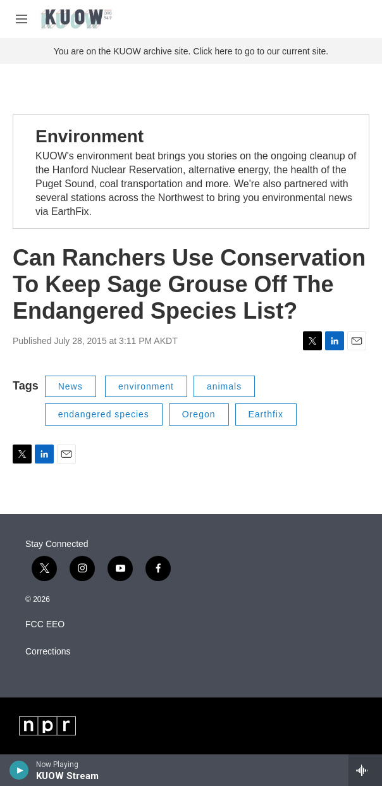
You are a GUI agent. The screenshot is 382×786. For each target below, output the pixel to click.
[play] (19, 770)
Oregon (199, 414)
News (70, 386)
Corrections (48, 651)
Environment (89, 136)
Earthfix (266, 414)
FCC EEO (45, 624)
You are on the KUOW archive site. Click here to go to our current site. (191, 51)
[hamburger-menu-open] (21, 19)
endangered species (103, 414)
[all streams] (365, 770)
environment (146, 386)
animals (224, 386)
